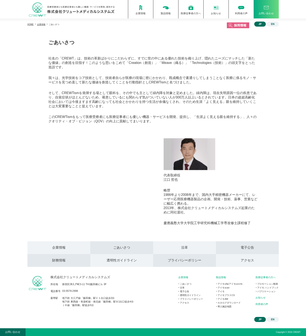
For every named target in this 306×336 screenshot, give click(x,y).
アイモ (221, 291)
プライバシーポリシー (184, 260)
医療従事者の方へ (266, 277)
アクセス (247, 260)
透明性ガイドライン (122, 260)
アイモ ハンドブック (268, 287)
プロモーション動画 (267, 284)
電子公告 (247, 247)
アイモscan (223, 287)
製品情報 (221, 277)
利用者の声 (262, 304)
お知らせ (261, 297)
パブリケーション (266, 291)
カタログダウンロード (229, 302)
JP (260, 24)
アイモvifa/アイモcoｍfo (230, 284)
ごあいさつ (121, 247)
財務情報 (59, 260)
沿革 (184, 247)
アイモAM (223, 299)
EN (273, 24)
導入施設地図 (224, 306)
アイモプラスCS (226, 295)
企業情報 (59, 247)
